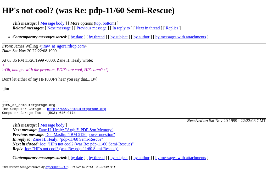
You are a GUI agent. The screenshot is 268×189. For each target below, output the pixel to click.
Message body (52, 23)
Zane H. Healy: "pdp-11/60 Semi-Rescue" (68, 142)
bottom (108, 23)
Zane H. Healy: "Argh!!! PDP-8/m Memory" (76, 133)
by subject (118, 37)
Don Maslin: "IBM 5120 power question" (80, 137)
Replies (172, 28)
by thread (97, 37)
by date (77, 37)
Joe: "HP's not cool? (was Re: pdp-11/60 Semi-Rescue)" (87, 147)
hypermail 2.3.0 (57, 170)
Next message (59, 28)
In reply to (121, 28)
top (97, 23)
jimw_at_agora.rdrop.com (63, 46)
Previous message (92, 28)
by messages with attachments (180, 37)
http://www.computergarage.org (76, 111)
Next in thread (148, 28)
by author (141, 37)
